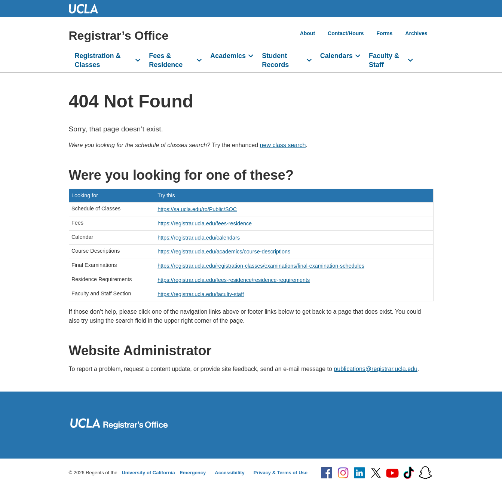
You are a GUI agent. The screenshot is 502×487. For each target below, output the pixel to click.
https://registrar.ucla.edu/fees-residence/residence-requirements (233, 280)
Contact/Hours (346, 33)
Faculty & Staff (384, 60)
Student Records (275, 60)
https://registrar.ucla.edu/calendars (198, 238)
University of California (148, 472)
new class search (283, 145)
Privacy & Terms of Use (280, 472)
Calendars (336, 56)
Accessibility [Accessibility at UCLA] (230, 472)
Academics (228, 56)
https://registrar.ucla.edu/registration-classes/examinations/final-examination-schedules (260, 266)
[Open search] (425, 63)
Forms (385, 33)
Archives (416, 33)
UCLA (87, 8)
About (307, 33)
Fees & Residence (166, 60)
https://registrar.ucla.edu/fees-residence (204, 223)
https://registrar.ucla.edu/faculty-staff (200, 294)
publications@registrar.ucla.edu (375, 369)
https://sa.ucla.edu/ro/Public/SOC (197, 209)
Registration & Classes (98, 60)
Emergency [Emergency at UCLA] (193, 472)
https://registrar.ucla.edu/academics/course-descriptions (223, 252)
